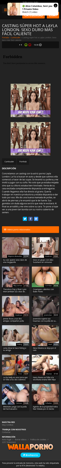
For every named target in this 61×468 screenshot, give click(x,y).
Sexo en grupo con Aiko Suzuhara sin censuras (43, 261)
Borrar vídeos (21, 439)
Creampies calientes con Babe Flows (43, 290)
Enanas (49, 374)
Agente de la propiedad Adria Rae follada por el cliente (45, 408)
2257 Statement (9, 442)
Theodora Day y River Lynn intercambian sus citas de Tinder (14, 290)
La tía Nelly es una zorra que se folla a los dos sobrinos (15, 378)
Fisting (19, 344)
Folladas (48, 403)
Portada (5, 37)
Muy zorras (18, 285)
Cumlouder (15, 37)
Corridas (48, 285)
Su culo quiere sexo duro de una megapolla (15, 261)
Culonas (19, 403)
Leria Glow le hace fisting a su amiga (14, 349)
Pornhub (23, 161)
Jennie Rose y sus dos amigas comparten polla (13, 320)
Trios (20, 374)
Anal (50, 344)
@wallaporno (30, 455)
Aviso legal (6, 439)
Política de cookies (38, 439)
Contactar (6, 432)
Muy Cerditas (7, 425)
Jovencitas (48, 315)
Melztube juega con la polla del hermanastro (15, 408)
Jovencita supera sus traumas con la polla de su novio (44, 320)
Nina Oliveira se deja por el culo (44, 349)
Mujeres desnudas (15, 256)
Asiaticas (48, 256)
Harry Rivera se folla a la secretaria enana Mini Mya (44, 378)
